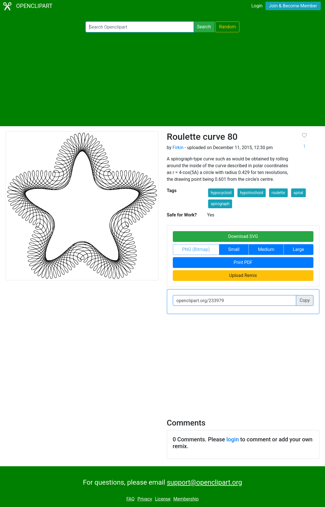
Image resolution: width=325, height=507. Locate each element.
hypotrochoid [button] (251, 192)
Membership (186, 499)
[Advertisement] (162, 79)
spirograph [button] (220, 203)
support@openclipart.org (204, 482)
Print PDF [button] (243, 262)
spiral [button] (298, 192)
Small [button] (233, 249)
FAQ (130, 499)
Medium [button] (266, 249)
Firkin (178, 147)
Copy (305, 300)
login (232, 439)
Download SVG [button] (243, 236)
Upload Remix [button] (243, 275)
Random (227, 26)
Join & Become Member (293, 5)
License (163, 499)
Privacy (145, 499)
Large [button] (298, 249)
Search (204, 26)
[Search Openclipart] (140, 27)
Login (256, 5)
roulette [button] (278, 192)
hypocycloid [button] (221, 192)
